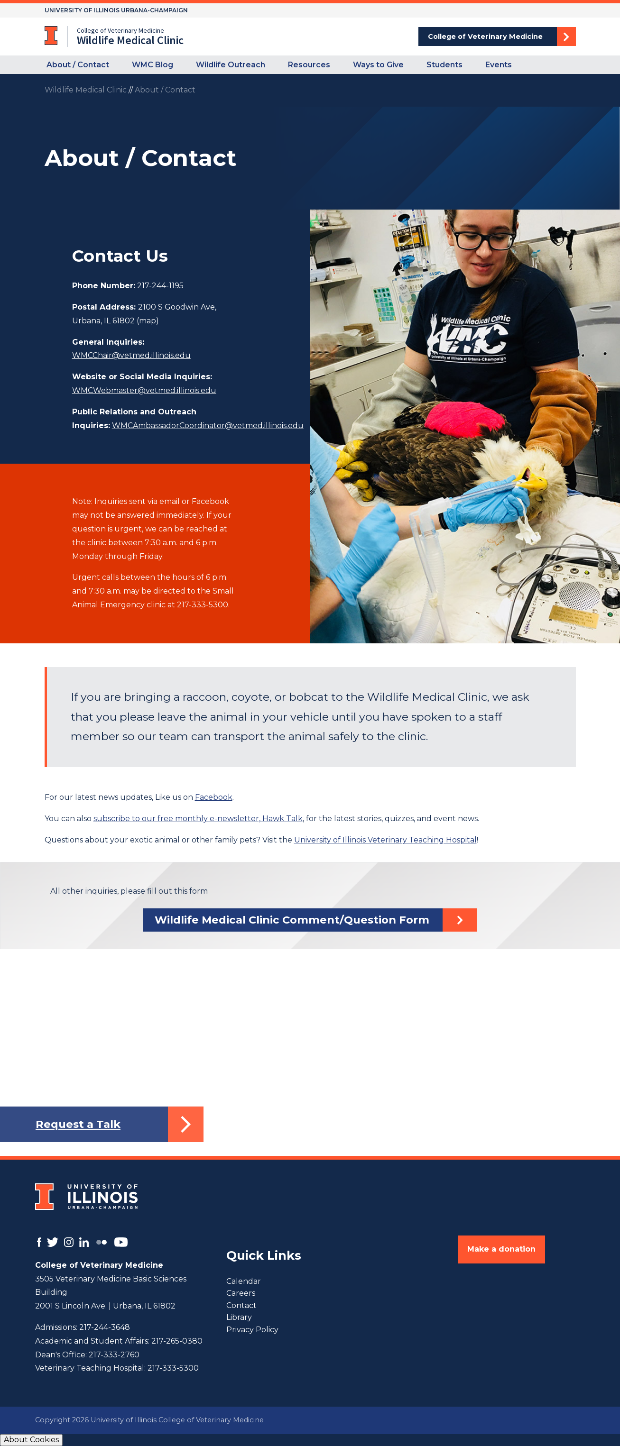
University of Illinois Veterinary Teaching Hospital (385, 839)
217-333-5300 (173, 1368)
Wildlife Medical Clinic (86, 89)
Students (444, 64)
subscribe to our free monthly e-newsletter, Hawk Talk (198, 818)
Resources (309, 64)
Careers (240, 1293)
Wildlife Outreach (230, 64)
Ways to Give (378, 64)
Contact (241, 1305)
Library (239, 1317)
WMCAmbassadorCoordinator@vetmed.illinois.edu (208, 425)
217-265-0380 (177, 1340)
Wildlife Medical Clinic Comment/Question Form (292, 919)
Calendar (243, 1281)
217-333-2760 (114, 1354)
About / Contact (77, 64)
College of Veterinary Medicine (485, 36)
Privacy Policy (252, 1329)
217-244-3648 (104, 1327)
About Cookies (31, 1439)
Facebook (213, 797)
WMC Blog (152, 64)
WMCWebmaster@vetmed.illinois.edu (144, 390)
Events (498, 64)
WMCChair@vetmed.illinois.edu (131, 355)
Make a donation (501, 1249)
